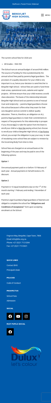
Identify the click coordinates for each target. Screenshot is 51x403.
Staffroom (16, 4)
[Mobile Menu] (45, 15)
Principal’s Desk (13, 270)
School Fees (12, 296)
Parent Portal (26, 4)
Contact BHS (12, 265)
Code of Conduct (14, 283)
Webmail (35, 4)
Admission (11, 301)
